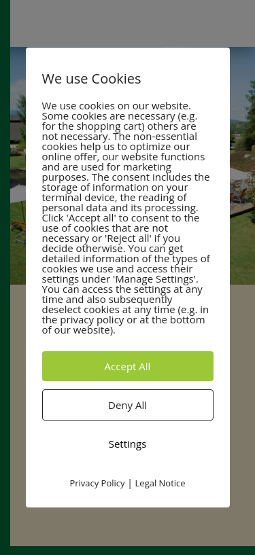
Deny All (127, 405)
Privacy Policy (96, 483)
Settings (128, 443)
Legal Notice (160, 483)
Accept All (128, 366)
